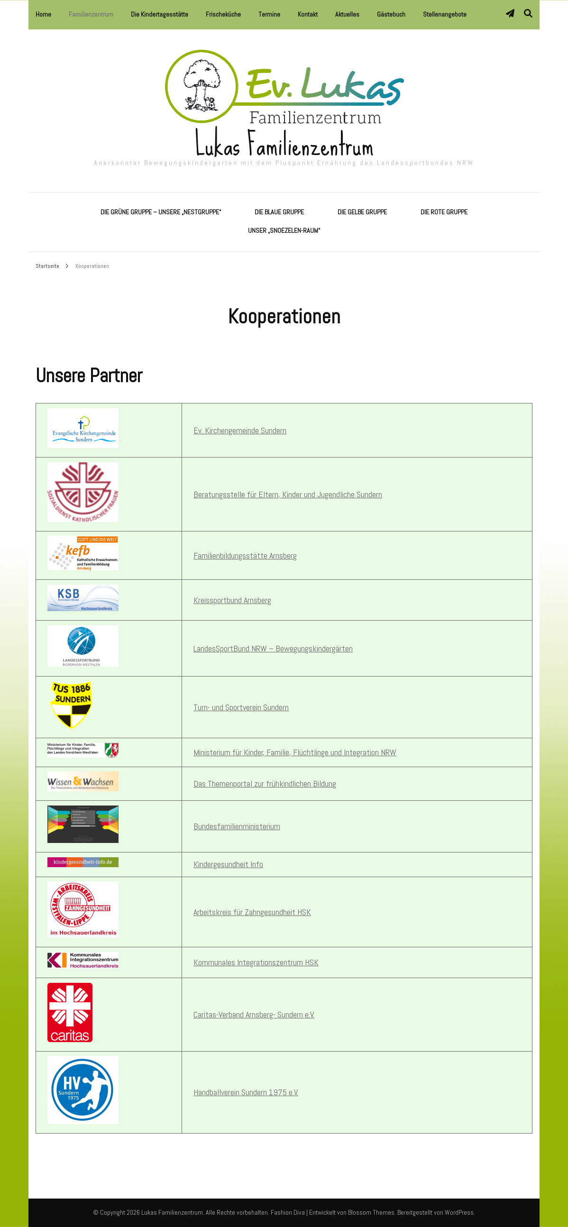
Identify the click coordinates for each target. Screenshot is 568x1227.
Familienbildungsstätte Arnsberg (245, 555)
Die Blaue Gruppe (279, 212)
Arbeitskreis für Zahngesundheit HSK (252, 912)
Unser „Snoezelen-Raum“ (284, 230)
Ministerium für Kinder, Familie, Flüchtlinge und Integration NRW (294, 752)
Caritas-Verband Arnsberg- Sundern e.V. (253, 1014)
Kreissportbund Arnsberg (232, 600)
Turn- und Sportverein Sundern (241, 707)
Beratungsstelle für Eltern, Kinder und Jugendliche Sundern (287, 494)
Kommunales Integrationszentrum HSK (256, 962)
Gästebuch (391, 14)
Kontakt (308, 14)
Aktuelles (347, 14)
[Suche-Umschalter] (528, 13)
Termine (269, 14)
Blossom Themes (371, 1212)
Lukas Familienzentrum (284, 145)
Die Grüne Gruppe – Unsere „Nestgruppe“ (161, 212)
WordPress (459, 1212)
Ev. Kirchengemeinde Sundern (239, 430)
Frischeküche (223, 14)
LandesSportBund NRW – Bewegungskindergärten (273, 648)
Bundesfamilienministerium (236, 826)
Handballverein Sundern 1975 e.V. (245, 1092)
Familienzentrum (91, 14)
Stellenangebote (445, 14)
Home (43, 14)
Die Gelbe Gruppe (362, 212)
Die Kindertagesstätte (159, 14)
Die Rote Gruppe (444, 212)
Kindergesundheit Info (228, 864)
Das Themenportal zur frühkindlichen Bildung (264, 783)
